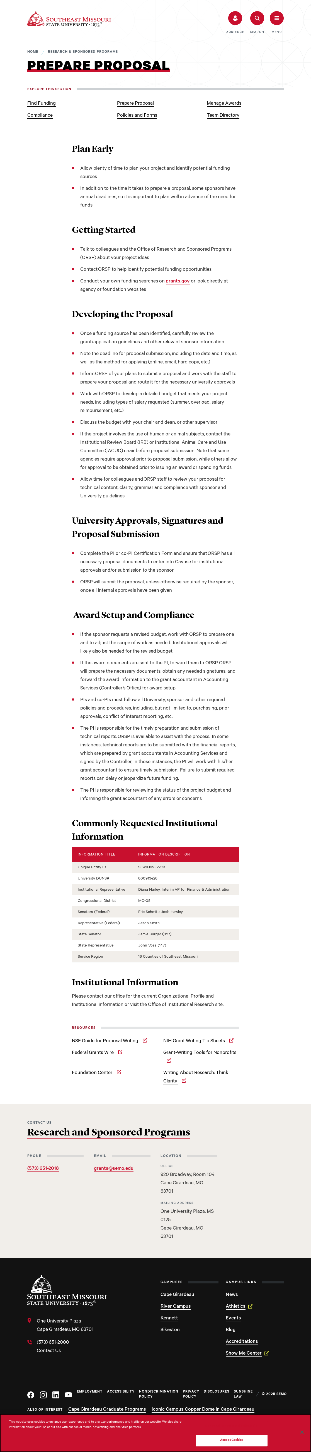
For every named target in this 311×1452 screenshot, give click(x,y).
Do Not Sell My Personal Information (232, 1426)
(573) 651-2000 (53, 1343)
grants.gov (178, 281)
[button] (235, 22)
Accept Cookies (231, 1440)
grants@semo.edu (113, 1169)
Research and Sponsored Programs (108, 1133)
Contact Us (49, 1351)
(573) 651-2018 (43, 1169)
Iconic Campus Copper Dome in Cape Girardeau (203, 1410)
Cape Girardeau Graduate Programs (107, 1410)
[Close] (302, 1432)
